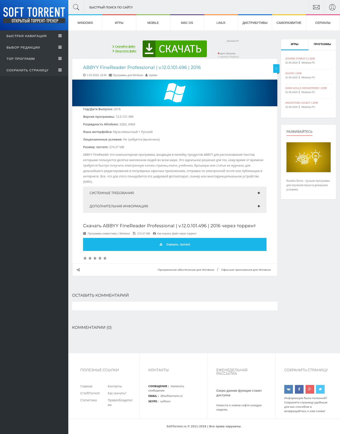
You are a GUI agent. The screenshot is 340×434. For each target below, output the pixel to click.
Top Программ (34, 59)
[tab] (174, 193)
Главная (86, 386)
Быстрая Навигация (34, 36)
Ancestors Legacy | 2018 (301, 102)
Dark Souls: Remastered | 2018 (306, 88)
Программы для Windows (128, 75)
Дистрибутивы (254, 23)
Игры (119, 23)
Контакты (115, 386)
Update (153, 75)
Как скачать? (117, 393)
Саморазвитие (288, 23)
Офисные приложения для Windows (246, 269)
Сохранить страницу (34, 70)
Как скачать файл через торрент (176, 233)
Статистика (88, 400)
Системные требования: (112, 193)
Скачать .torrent (175, 244)
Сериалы (322, 23)
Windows (85, 23)
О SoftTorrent (90, 393)
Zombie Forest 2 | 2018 (300, 58)
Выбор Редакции (34, 47)
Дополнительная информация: (119, 206)
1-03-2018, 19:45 (96, 75)
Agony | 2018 (293, 73)
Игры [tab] (294, 44)
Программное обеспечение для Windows (186, 269)
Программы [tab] (322, 44)
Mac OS (187, 23)
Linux (221, 23)
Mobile (153, 23)
